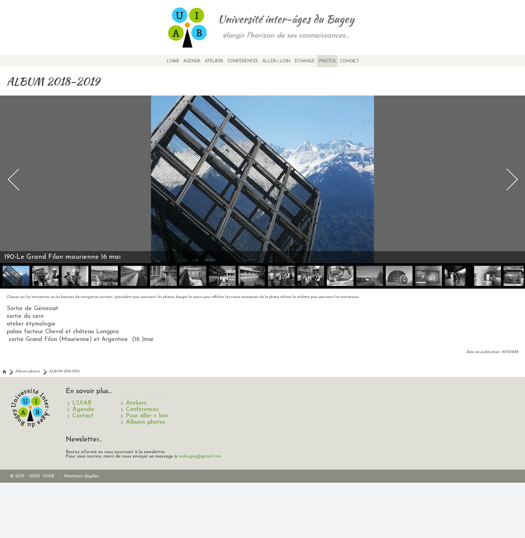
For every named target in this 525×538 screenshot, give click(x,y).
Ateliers (214, 61)
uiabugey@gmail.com (200, 456)
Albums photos (27, 371)
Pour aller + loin (147, 416)
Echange (304, 61)
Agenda (191, 61)
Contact (349, 61)
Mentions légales (81, 476)
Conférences (242, 61)
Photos (327, 61)
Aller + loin (276, 61)
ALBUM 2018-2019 (64, 371)
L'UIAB (172, 61)
